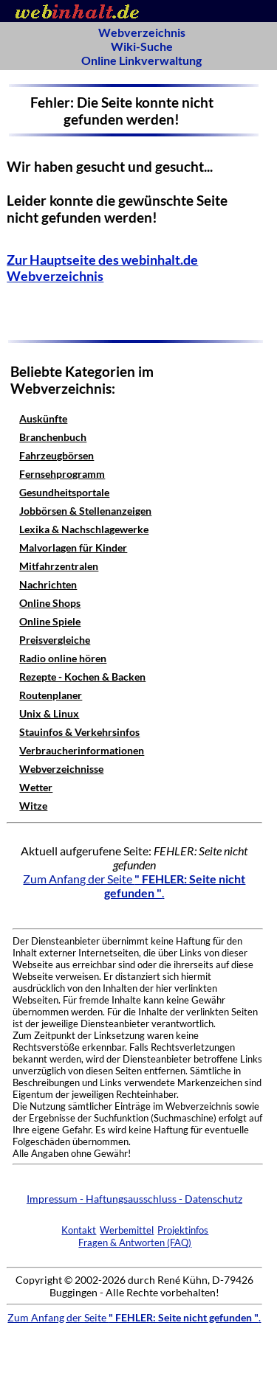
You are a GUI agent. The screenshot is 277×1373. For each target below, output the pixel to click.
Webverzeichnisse (61, 768)
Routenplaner (50, 695)
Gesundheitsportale (64, 492)
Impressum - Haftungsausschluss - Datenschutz (134, 1198)
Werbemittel (127, 1230)
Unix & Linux (49, 713)
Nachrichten (48, 584)
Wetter (35, 787)
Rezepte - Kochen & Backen (82, 676)
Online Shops (50, 603)
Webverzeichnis (141, 32)
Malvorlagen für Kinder (73, 547)
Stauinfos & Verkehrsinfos (79, 732)
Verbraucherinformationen (81, 750)
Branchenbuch (52, 437)
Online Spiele (50, 621)
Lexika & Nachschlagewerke (83, 529)
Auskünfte (43, 418)
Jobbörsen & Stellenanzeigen (85, 510)
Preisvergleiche (54, 639)
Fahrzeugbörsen (56, 455)
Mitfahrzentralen (58, 566)
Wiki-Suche (142, 46)
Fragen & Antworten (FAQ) (134, 1242)
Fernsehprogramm (62, 473)
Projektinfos (182, 1230)
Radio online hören (62, 658)
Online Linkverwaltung (141, 60)
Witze (33, 805)
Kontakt (78, 1230)
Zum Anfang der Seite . (134, 886)
